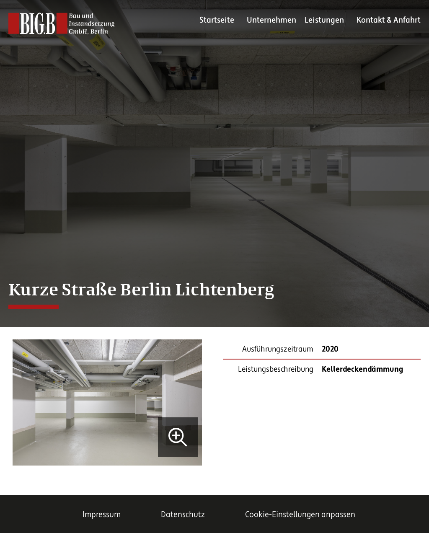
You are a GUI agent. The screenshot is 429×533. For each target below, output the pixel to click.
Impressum (102, 514)
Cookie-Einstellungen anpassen (300, 514)
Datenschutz (183, 514)
